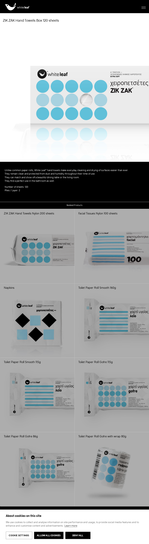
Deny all (77, 535)
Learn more (70, 526)
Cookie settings (19, 535)
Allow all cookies (49, 535)
